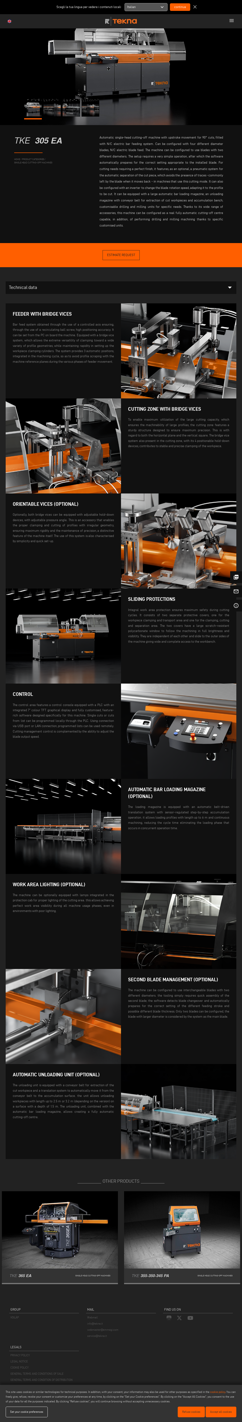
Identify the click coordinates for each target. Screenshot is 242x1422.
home (17, 159)
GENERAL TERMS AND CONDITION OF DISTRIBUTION (41, 1379)
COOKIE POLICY (19, 1367)
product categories (33, 159)
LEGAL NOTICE (19, 1361)
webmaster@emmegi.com (102, 1329)
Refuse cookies (191, 1411)
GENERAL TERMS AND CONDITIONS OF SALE (37, 1373)
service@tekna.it (97, 1335)
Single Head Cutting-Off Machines (33, 162)
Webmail (92, 1317)
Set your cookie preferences (26, 1411)
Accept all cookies (221, 1411)
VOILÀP (14, 1317)
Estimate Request (121, 255)
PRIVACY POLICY (20, 1355)
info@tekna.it (95, 1323)
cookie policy (217, 1391)
